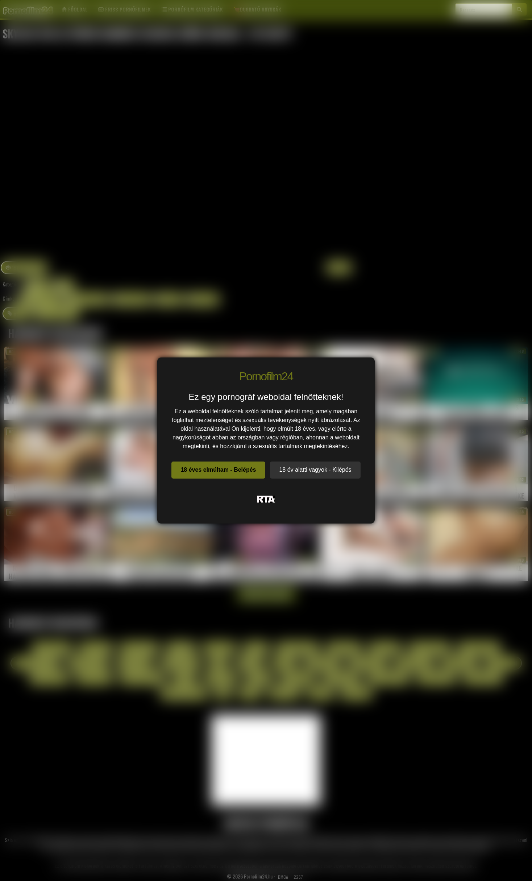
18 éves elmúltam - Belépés (218, 470)
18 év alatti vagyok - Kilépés (315, 470)
